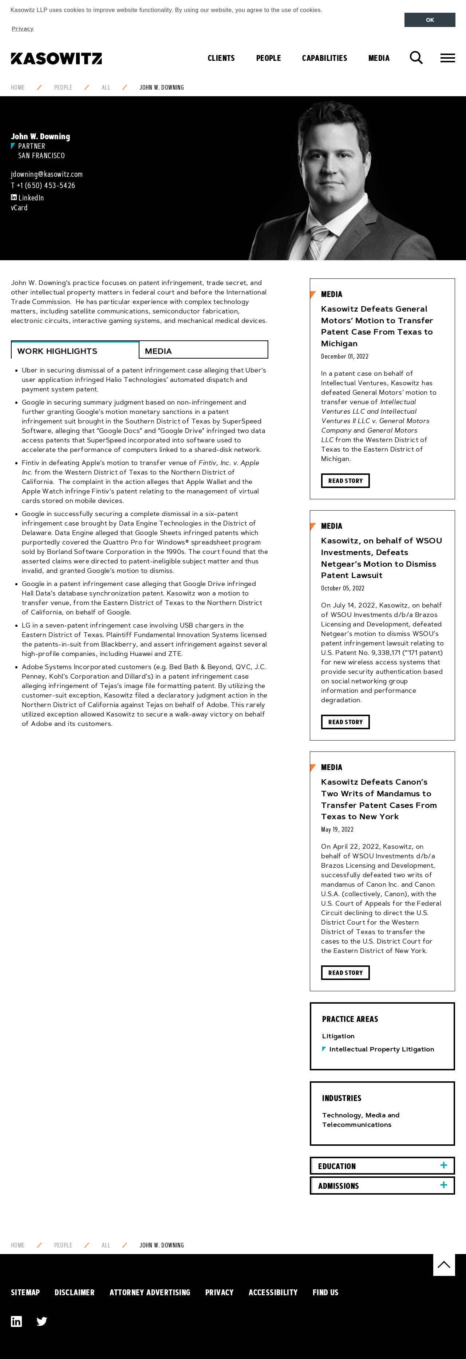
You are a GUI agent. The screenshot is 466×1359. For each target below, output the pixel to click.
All (106, 87)
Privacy (219, 1292)
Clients (221, 58)
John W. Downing (161, 87)
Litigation (338, 1036)
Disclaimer (75, 1292)
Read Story (345, 480)
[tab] (139, 552)
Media (379, 58)
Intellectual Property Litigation (381, 1049)
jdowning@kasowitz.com (47, 174)
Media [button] (158, 351)
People (268, 58)
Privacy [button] (23, 28)
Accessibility (273, 1292)
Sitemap (25, 1292)
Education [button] (337, 1166)
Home (18, 87)
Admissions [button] (338, 1186)
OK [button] (430, 20)
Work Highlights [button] (57, 351)
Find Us (326, 1292)
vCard (19, 207)
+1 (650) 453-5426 (46, 185)
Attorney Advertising (150, 1292)
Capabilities (324, 58)
